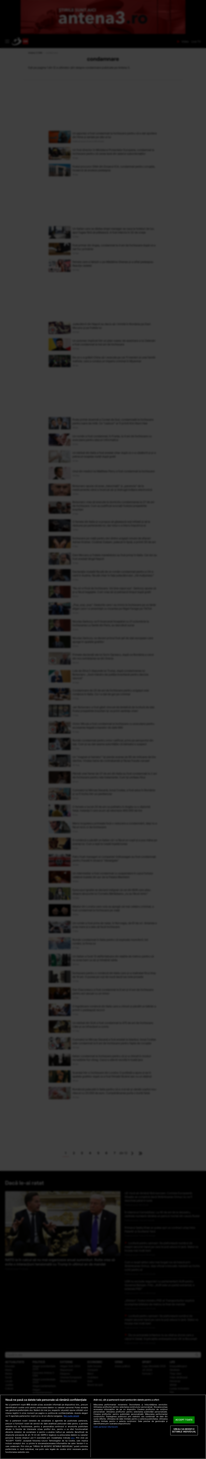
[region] (103, 1427)
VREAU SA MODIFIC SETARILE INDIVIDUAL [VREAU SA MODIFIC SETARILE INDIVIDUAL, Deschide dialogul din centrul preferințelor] (184, 1430)
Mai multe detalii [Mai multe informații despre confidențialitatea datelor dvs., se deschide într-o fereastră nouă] (71, 1416)
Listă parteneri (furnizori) (105, 1427)
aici (72, 1437)
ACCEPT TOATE (184, 1419)
